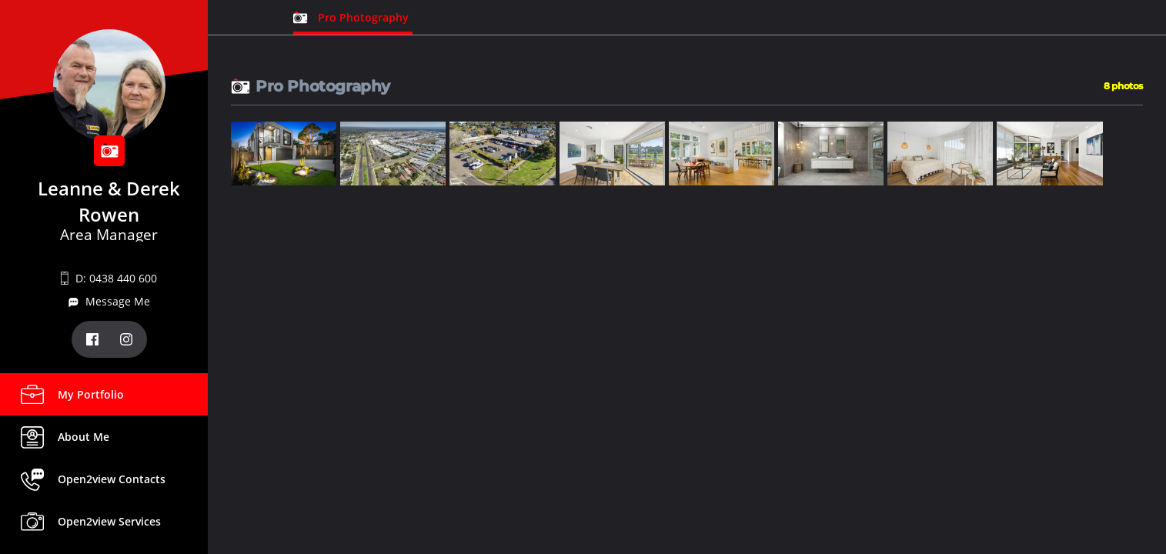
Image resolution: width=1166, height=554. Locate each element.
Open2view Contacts (111, 479)
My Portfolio (91, 394)
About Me (83, 436)
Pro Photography (363, 17)
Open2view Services (109, 521)
